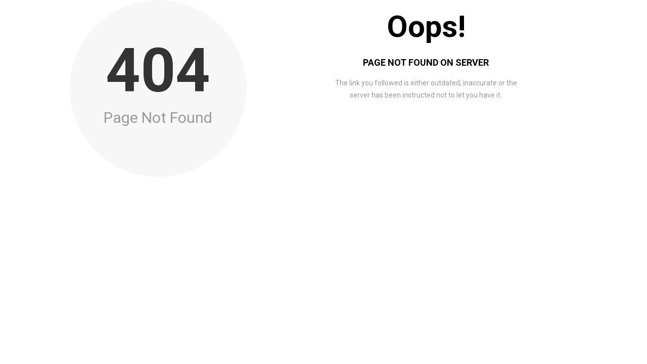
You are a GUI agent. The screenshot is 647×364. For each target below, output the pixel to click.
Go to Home (427, 131)
